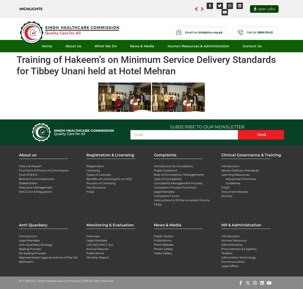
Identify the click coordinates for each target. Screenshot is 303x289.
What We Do (105, 46)
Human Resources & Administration (198, 46)
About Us (73, 46)
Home (47, 46)
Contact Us (252, 46)
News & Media (142, 46)
